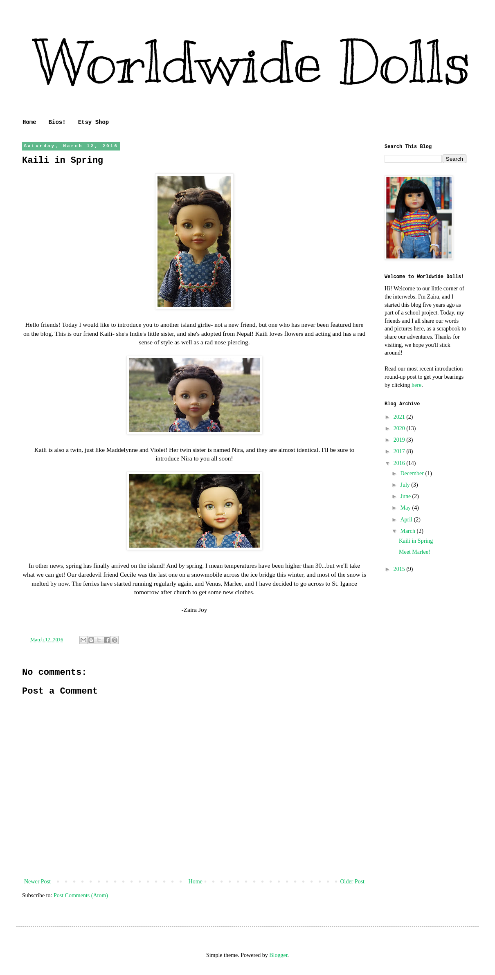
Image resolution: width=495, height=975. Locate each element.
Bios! (57, 122)
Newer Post (37, 881)
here (416, 385)
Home (29, 122)
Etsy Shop (93, 122)
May (406, 508)
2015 (400, 569)
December (412, 473)
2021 (400, 417)
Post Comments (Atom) (81, 895)
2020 (400, 428)
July (405, 485)
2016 (400, 463)
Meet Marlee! (414, 552)
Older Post (352, 881)
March (408, 531)
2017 (400, 451)
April (407, 520)
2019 (400, 440)
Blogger (278, 955)
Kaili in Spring (416, 541)
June (406, 496)
